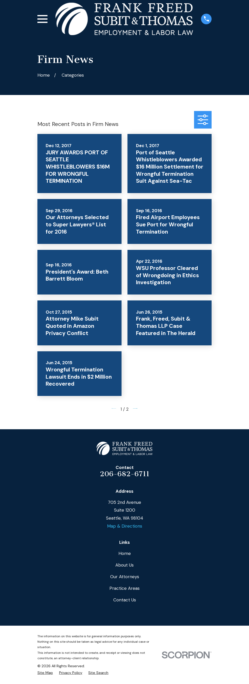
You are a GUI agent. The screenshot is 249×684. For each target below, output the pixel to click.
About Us (124, 565)
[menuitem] (45, 673)
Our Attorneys (124, 576)
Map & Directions (124, 526)
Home (124, 553)
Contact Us (124, 600)
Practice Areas (124, 588)
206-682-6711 (124, 474)
